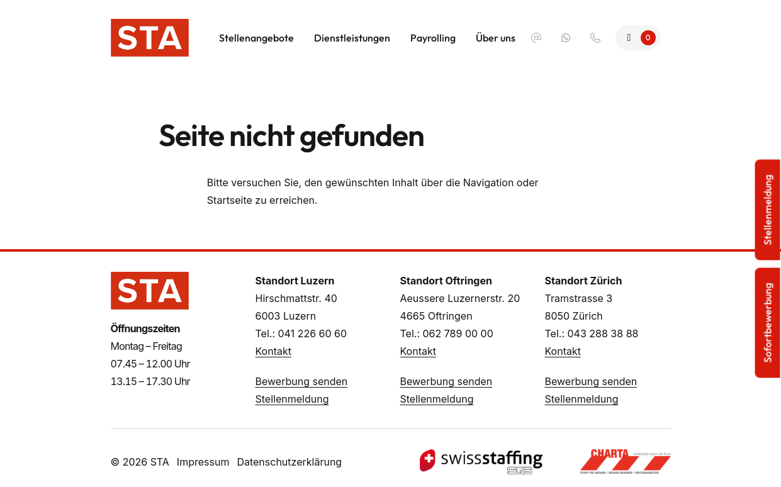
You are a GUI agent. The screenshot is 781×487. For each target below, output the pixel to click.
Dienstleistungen (352, 37)
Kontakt (273, 351)
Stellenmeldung (292, 399)
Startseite (229, 200)
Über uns (495, 37)
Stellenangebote (256, 37)
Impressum (203, 462)
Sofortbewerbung (767, 323)
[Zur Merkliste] (638, 37)
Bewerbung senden (302, 381)
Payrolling (433, 37)
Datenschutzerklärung (289, 462)
